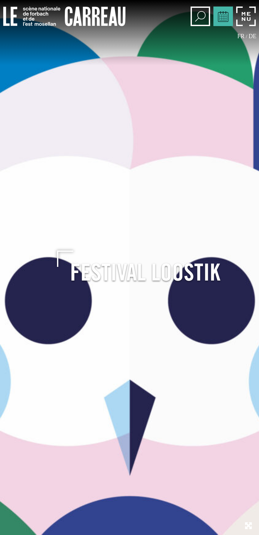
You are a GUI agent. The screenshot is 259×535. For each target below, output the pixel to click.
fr (241, 36)
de (252, 36)
